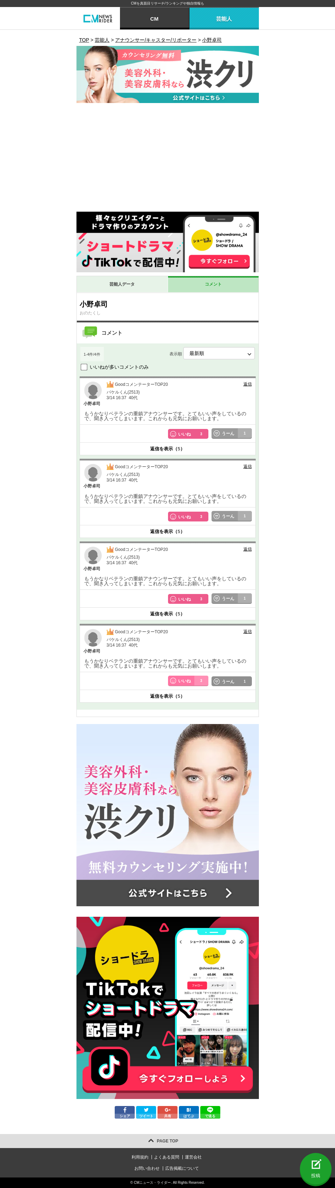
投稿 (315, 1175)
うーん (237, 433)
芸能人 (224, 19)
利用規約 (140, 1157)
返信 (247, 384)
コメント (213, 284)
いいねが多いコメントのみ (119, 366)
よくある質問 (166, 1157)
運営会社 (193, 1157)
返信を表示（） (167, 448)
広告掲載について (182, 1168)
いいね (193, 434)
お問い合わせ (147, 1168)
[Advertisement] (167, 159)
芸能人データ (122, 284)
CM (154, 19)
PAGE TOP (167, 1141)
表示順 (212, 353)
